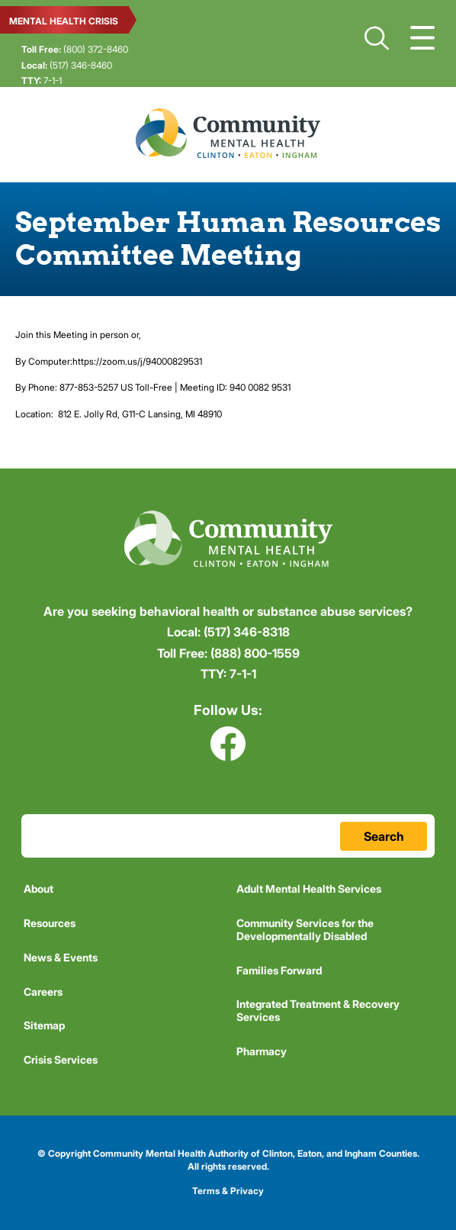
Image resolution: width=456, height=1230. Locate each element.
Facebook (228, 743)
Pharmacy (261, 1051)
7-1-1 (41, 80)
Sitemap (44, 1025)
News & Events (61, 957)
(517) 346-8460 (66, 65)
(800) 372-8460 (74, 49)
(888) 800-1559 (228, 653)
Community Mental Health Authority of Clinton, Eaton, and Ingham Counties (228, 133)
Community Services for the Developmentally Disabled (305, 929)
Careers (43, 991)
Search (376, 38)
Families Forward (279, 970)
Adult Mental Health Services (308, 888)
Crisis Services (61, 1059)
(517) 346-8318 (228, 631)
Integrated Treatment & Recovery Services (318, 1010)
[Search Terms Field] (228, 836)
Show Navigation (422, 38)
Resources (49, 922)
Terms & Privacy (228, 1190)
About (38, 888)
